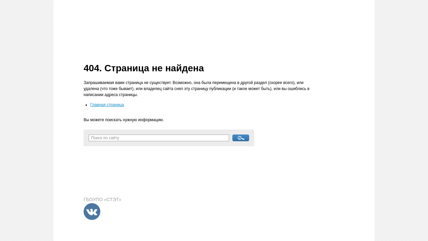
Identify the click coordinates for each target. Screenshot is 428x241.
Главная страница (107, 104)
